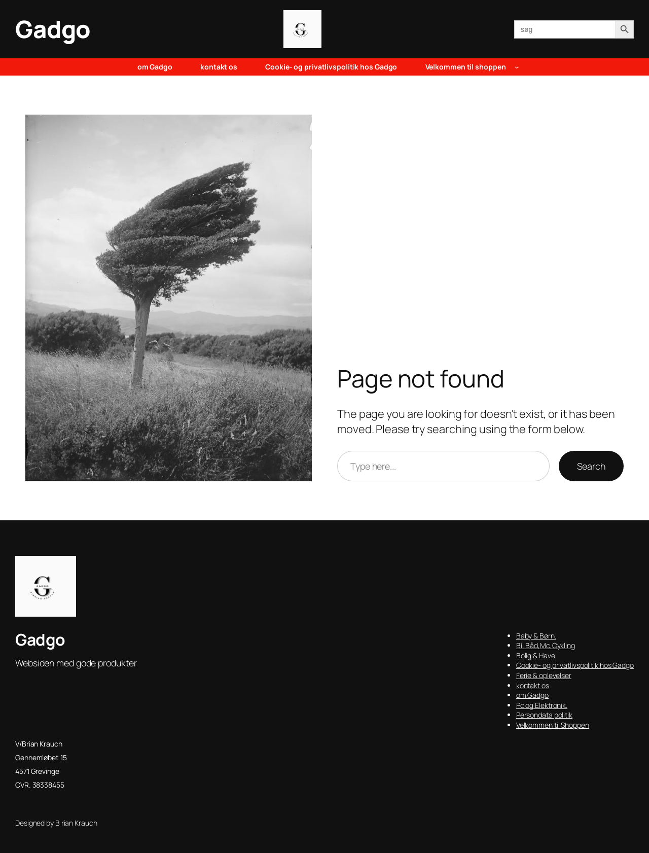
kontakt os (532, 685)
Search (591, 466)
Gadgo (53, 29)
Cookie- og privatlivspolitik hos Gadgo (575, 665)
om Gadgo (532, 695)
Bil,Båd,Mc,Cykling (545, 645)
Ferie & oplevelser (543, 675)
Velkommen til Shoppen (552, 725)
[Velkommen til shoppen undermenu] (517, 67)
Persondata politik (544, 715)
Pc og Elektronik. (541, 705)
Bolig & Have (535, 655)
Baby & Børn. (536, 636)
